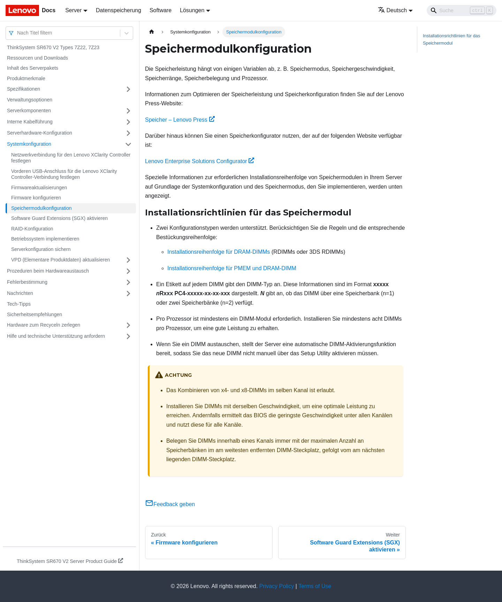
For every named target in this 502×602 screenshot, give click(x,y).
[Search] (461, 10)
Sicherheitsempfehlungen (34, 314)
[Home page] (151, 31)
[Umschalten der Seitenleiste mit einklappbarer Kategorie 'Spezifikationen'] (128, 89)
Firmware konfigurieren (36, 197)
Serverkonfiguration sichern (40, 249)
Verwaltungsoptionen (29, 99)
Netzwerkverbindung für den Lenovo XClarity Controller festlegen (70, 158)
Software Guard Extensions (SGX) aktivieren (59, 218)
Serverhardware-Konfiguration (39, 133)
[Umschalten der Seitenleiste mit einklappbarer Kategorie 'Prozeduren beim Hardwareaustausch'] (128, 271)
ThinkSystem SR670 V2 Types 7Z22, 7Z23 (53, 47)
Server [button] (73, 10)
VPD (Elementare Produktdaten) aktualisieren (60, 259)
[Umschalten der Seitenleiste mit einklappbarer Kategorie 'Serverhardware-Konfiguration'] (128, 133)
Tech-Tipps (19, 304)
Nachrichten (20, 293)
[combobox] (17, 33)
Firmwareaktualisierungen (39, 187)
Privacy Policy (276, 586)
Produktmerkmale (26, 78)
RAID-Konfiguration (32, 228)
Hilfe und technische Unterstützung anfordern (56, 336)
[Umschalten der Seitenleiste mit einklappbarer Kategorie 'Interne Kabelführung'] (128, 122)
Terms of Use (314, 586)
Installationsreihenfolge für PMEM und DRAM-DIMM (231, 268)
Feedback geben (170, 504)
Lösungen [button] (192, 10)
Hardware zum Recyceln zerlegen (43, 325)
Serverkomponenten (29, 110)
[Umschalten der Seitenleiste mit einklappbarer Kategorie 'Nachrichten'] (128, 293)
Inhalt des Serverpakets (32, 68)
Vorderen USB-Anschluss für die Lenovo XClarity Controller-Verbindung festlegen (64, 174)
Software (161, 10)
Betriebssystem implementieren (45, 239)
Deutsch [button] (392, 10)
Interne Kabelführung (30, 121)
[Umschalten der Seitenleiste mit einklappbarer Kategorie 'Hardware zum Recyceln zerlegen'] (128, 325)
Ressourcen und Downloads (37, 58)
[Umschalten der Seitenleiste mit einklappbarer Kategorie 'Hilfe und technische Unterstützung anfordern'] (128, 336)
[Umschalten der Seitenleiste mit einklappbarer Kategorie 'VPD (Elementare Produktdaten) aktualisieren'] (128, 260)
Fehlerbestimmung (27, 282)
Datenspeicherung (118, 10)
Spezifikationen (23, 89)
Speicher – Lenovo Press (180, 120)
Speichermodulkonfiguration (41, 208)
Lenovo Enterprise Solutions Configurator (199, 161)
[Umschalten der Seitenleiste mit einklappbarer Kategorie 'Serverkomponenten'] (128, 110)
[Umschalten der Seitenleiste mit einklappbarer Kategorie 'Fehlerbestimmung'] (128, 282)
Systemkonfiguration (29, 144)
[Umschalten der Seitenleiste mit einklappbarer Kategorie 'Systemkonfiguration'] (128, 144)
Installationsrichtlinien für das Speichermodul (451, 39)
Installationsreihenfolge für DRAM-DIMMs (218, 252)
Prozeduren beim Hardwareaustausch (48, 271)
